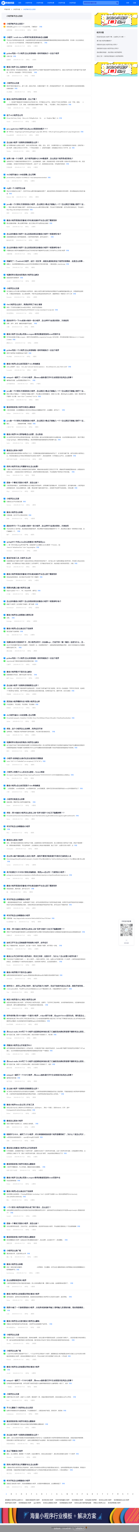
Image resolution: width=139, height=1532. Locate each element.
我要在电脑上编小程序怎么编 (18, 588)
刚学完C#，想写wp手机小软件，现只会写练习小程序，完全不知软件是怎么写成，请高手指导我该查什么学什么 (51, 986)
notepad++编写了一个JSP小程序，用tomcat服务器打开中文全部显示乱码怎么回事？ (40, 377)
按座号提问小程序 (10, 1503)
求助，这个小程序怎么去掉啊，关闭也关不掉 (24, 729)
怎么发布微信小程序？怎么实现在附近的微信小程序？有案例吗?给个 (34, 234)
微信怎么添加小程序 (15, 450)
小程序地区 (72, 3)
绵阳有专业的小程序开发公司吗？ (107, 44)
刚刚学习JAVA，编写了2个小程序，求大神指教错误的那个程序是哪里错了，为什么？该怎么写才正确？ (48, 1134)
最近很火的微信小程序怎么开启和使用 (22, 1148)
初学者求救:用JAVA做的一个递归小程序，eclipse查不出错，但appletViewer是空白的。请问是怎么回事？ (48, 1016)
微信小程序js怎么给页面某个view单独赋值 (23, 364)
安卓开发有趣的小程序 (62, 1500)
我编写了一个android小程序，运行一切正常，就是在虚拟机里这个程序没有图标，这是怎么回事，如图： (48, 261)
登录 (127, 3)
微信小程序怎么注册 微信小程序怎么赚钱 (23, 1321)
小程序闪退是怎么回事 (15, 799)
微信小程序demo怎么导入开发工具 (20, 1105)
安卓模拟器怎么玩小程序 (121, 1500)
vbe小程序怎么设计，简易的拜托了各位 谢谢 (24, 304)
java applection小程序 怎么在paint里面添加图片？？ (27, 129)
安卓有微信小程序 (77, 1500)
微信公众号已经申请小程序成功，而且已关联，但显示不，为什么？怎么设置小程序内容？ (42, 956)
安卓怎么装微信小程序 (50, 1503)
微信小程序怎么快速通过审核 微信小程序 (23, 1294)
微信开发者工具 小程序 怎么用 (19, 558)
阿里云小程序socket (100, 1503)
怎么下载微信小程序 (15, 1451)
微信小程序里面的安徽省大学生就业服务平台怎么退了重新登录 (32, 220)
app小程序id (37, 1503)
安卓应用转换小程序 (114, 1503)
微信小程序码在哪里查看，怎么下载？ (22, 99)
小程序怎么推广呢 (14, 1251)
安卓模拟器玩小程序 (66, 1503)
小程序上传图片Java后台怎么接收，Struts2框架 (25, 772)
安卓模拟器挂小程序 (25, 1503)
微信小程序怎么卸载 (15, 512)
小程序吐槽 (50, 3)
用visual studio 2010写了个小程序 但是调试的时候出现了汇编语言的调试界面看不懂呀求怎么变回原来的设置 (49, 1032)
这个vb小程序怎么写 (15, 115)
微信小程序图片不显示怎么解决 (19, 672)
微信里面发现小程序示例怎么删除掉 (21, 407)
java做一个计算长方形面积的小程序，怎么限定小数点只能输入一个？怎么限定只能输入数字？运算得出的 (49, 204)
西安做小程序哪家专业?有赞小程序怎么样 (23, 702)
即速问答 (7, 9)
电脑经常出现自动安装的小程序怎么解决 (23, 275)
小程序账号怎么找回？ (15, 24)
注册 (134, 3)
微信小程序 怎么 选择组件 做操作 (20, 67)
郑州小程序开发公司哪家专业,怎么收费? (22, 467)
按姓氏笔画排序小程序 (33, 1500)
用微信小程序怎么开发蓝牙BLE (19, 1045)
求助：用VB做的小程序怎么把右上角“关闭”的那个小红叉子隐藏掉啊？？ (36, 813)
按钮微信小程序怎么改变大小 (14, 1500)
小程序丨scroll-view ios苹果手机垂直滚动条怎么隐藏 (27, 37)
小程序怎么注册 (13, 83)
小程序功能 (39, 3)
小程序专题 (61, 3)
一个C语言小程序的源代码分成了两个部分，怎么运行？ (29, 1207)
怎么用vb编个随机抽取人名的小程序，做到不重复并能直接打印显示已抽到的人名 (39, 856)
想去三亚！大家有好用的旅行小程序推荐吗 (110, 56)
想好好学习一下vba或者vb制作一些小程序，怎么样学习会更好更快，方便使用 (38, 321)
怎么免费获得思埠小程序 (16, 1280)
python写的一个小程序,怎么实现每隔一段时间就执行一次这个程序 (33, 53)
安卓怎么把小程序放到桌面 (82, 1503)
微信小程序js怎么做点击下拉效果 (20, 629)
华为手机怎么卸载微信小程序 (18, 826)
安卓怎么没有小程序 (105, 1500)
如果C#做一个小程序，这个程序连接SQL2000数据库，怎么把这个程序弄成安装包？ (40, 159)
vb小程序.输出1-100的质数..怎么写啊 (21, 175)
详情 (40, 27)
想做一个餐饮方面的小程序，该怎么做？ (23, 483)
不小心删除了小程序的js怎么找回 (20, 1408)
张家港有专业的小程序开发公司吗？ (108, 48)
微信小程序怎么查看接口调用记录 (20, 615)
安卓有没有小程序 (47, 1500)
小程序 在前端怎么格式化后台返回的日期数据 (25, 758)
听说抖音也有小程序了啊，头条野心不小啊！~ (111, 37)
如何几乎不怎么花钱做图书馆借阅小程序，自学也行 (27, 943)
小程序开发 (28, 3)
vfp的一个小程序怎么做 (16, 188)
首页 (19, 3)
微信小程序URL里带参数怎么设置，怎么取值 (25, 434)
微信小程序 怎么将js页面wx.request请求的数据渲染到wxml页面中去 (33, 334)
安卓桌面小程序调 (90, 1500)
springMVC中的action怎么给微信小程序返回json (26, 542)
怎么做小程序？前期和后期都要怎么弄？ (23, 142)
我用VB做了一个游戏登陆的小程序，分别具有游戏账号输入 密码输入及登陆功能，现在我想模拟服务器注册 (49, 1308)
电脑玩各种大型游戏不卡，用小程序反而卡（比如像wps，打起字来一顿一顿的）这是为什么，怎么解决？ (48, 642)
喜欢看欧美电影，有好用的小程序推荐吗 (109, 52)
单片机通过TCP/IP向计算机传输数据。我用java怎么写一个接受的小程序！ (36, 872)
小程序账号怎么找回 (29, 9)
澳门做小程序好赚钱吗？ (104, 40)
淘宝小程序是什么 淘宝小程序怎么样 (21, 1000)
